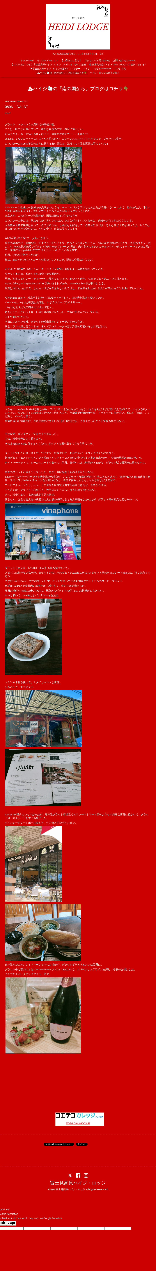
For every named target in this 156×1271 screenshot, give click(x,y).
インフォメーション (47, 60)
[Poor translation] (11, 1223)
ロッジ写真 (120, 69)
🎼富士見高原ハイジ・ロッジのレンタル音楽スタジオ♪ (117, 64)
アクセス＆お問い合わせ (97, 60)
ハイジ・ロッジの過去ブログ (104, 73)
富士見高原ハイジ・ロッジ (78, 1183)
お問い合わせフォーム (124, 60)
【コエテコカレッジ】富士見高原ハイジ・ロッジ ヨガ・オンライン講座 (48, 64)
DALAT (8, 113)
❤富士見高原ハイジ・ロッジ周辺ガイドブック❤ (55, 69)
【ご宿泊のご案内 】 (71, 60)
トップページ (27, 60)
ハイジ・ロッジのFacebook (97, 69)
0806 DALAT (16, 107)
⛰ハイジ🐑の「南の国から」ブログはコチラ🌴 (62, 73)
